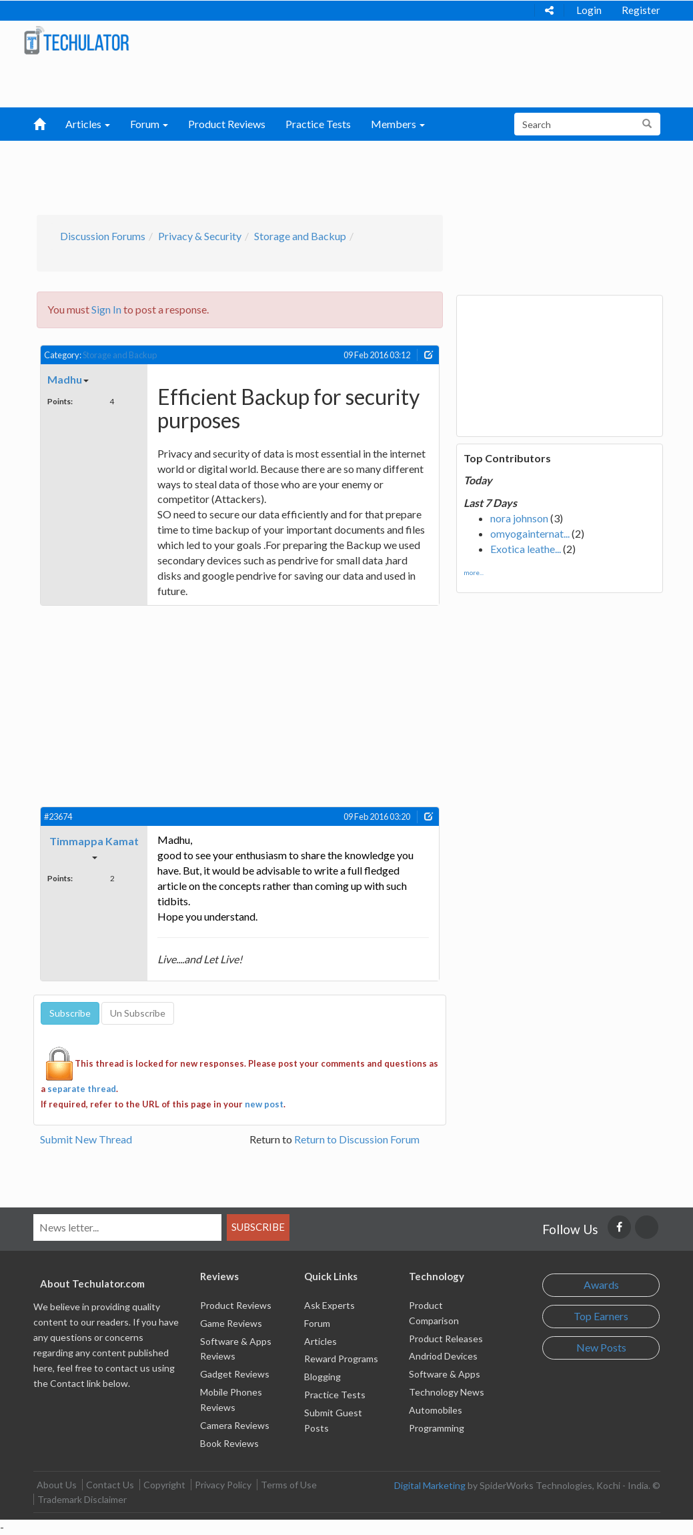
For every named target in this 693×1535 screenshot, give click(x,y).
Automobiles (435, 1410)
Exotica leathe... (525, 548)
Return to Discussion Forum (357, 1139)
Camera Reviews (234, 1425)
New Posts (601, 1347)
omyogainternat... (530, 533)
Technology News (446, 1392)
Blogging (322, 1376)
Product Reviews (226, 123)
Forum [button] (149, 123)
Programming (436, 1428)
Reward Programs (341, 1358)
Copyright (164, 1484)
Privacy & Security (199, 235)
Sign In (106, 309)
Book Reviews (229, 1443)
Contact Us (110, 1484)
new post (264, 1104)
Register (641, 10)
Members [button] (398, 123)
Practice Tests (318, 123)
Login (589, 10)
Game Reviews (231, 1323)
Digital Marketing (430, 1485)
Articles (320, 1341)
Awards (601, 1284)
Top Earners (601, 1316)
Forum (317, 1323)
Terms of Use (289, 1484)
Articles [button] (87, 123)
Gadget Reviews (234, 1374)
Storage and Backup (300, 235)
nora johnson (519, 518)
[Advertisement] (332, 174)
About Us (57, 1484)
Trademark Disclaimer (82, 1499)
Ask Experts (329, 1305)
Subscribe (258, 1227)
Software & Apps (444, 1374)
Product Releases (446, 1338)
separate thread (81, 1088)
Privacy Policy (223, 1484)
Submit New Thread (86, 1139)
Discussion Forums (102, 235)
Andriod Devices (443, 1356)
